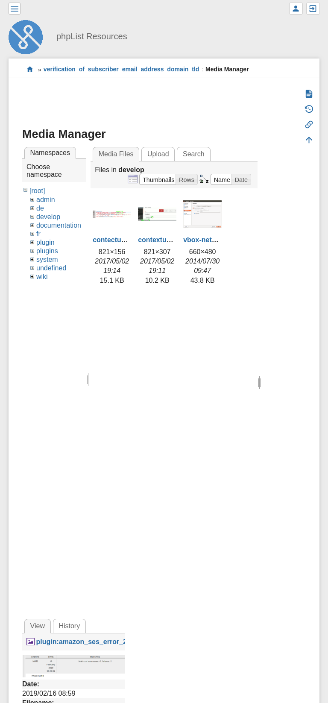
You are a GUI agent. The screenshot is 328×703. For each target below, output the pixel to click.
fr (38, 233)
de (40, 208)
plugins (47, 251)
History (69, 626)
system (47, 259)
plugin (45, 242)
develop (48, 216)
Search (194, 154)
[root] (37, 190)
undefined (51, 268)
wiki (42, 276)
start (30, 69)
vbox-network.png (212, 239)
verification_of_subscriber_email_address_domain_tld (121, 69)
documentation (58, 225)
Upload (158, 154)
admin (45, 199)
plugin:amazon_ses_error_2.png (88, 641)
